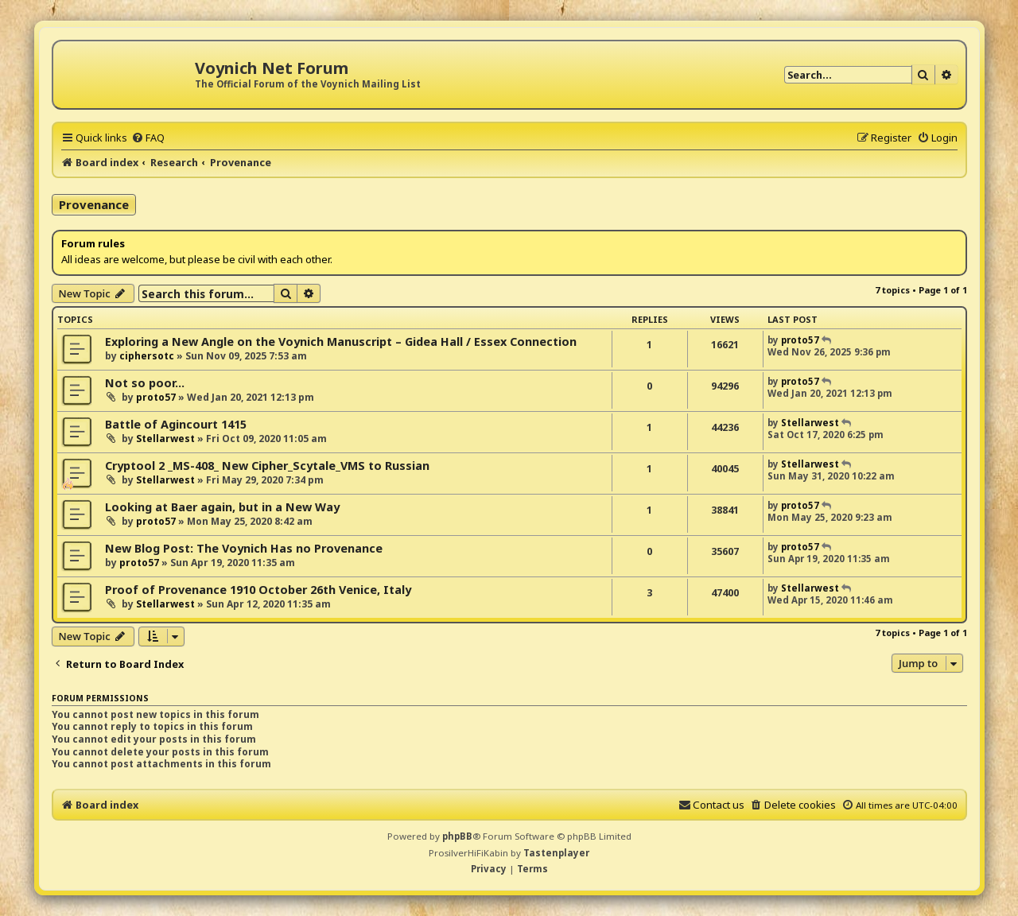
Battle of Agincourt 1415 (176, 424)
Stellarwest (165, 438)
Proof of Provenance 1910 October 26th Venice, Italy (258, 589)
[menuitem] (148, 137)
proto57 (800, 340)
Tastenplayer (556, 853)
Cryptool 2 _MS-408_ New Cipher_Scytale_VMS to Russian (267, 465)
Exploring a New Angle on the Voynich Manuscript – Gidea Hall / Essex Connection (341, 341)
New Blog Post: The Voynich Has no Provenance (244, 548)
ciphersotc (146, 356)
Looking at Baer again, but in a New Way (222, 506)
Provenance (94, 204)
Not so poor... (145, 382)
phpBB (457, 836)
